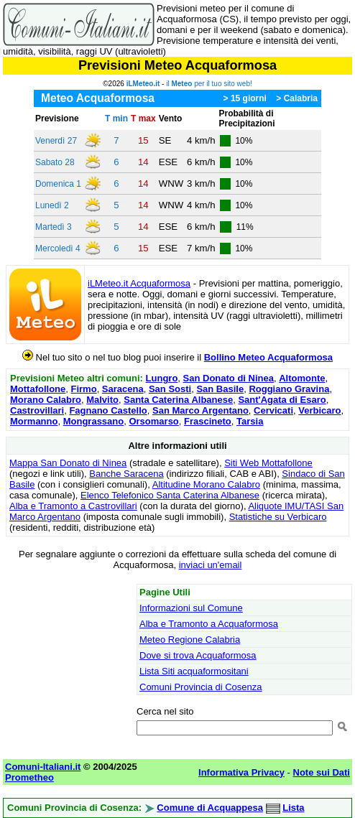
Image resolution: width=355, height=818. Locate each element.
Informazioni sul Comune (191, 608)
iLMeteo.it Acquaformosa (139, 283)
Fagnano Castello (108, 410)
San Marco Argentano (200, 410)
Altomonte (302, 378)
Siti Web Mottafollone (268, 462)
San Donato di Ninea (228, 378)
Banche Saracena (126, 473)
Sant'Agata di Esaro (282, 399)
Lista (293, 807)
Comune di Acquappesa (210, 807)
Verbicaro (319, 410)
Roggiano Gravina (289, 389)
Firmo (84, 389)
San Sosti (170, 389)
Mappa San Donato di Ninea (67, 462)
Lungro (162, 378)
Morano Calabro (45, 399)
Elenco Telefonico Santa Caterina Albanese (169, 495)
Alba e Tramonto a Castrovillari (73, 506)
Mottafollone (37, 389)
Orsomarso (153, 421)
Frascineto (207, 421)
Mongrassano (93, 421)
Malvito (102, 399)
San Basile (220, 389)
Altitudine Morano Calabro (206, 484)
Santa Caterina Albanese (178, 399)
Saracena (123, 389)
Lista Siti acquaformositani (194, 671)
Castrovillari (37, 410)
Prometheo (29, 777)
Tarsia (249, 421)
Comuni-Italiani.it (42, 766)
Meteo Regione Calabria (189, 639)
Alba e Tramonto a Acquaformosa (208, 623)
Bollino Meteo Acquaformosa (268, 357)
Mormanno (33, 421)
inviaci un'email (210, 564)
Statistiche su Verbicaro (278, 516)
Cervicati (273, 410)
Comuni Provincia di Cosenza (200, 687)
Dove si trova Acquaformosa (198, 655)
